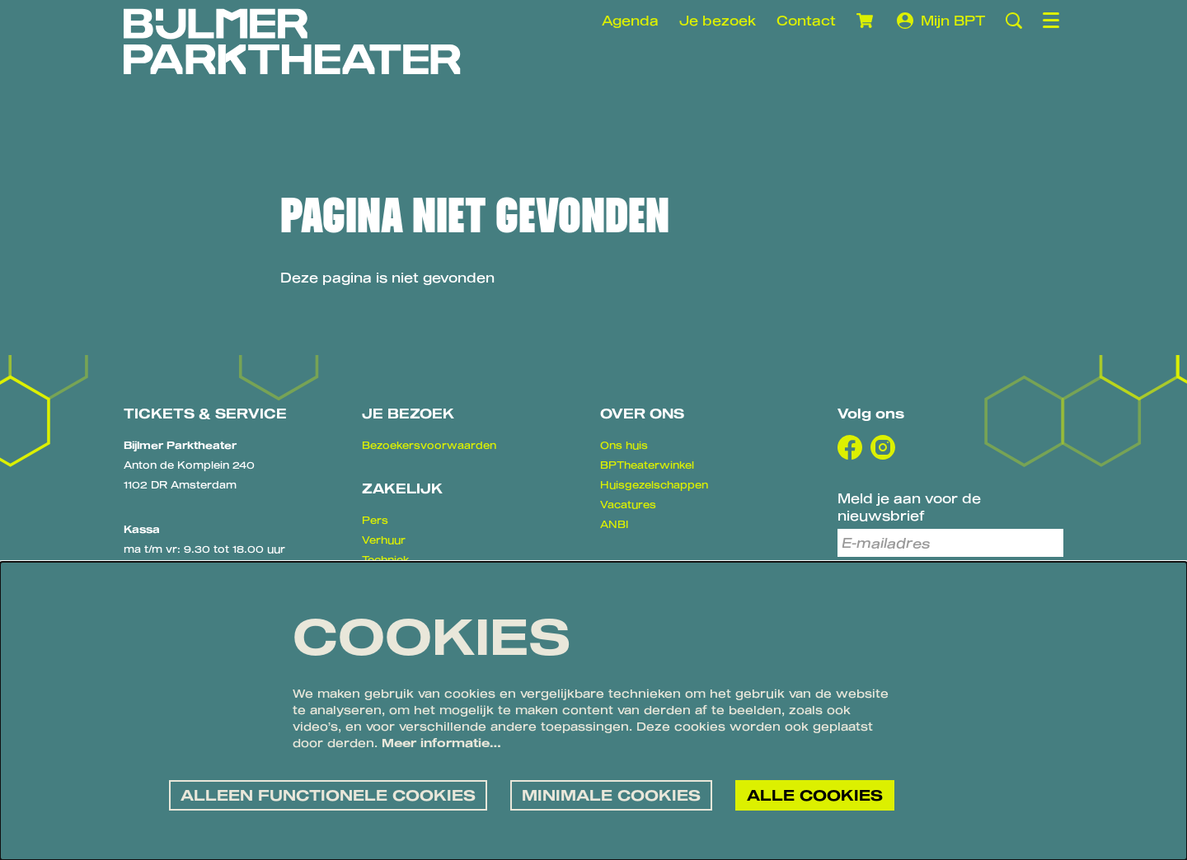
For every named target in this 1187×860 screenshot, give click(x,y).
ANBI (614, 524)
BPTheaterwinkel (647, 464)
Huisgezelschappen (654, 484)
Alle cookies (815, 794)
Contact (806, 20)
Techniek (386, 559)
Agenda (630, 20)
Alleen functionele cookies (328, 794)
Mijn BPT (941, 20)
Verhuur (384, 539)
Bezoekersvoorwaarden (429, 445)
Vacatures (628, 504)
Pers (375, 520)
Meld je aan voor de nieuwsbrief (909, 506)
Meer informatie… (441, 743)
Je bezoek (717, 20)
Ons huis (624, 445)
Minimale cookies (611, 794)
